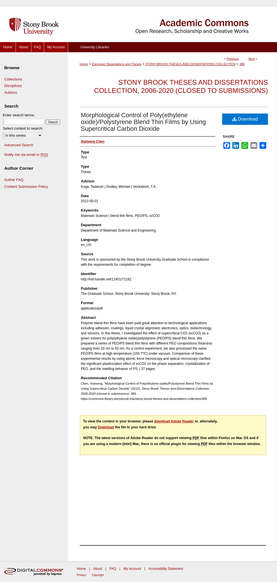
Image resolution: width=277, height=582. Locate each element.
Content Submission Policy (26, 186)
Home (84, 64)
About (97, 569)
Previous (233, 58)
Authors (10, 92)
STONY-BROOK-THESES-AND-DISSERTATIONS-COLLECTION (190, 64)
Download (245, 119)
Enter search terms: (19, 115)
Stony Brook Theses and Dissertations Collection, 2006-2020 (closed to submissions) (181, 86)
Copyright (98, 575)
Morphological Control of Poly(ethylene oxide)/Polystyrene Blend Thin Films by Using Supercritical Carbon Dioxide (143, 122)
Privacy (81, 575)
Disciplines (13, 86)
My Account (132, 569)
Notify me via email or (26, 154)
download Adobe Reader (174, 421)
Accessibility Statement (165, 569)
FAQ (112, 569)
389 (241, 64)
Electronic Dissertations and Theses (116, 64)
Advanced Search (18, 145)
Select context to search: (23, 128)
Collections (13, 79)
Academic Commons (172, 21)
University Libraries (94, 47)
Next (251, 58)
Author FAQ (13, 180)
